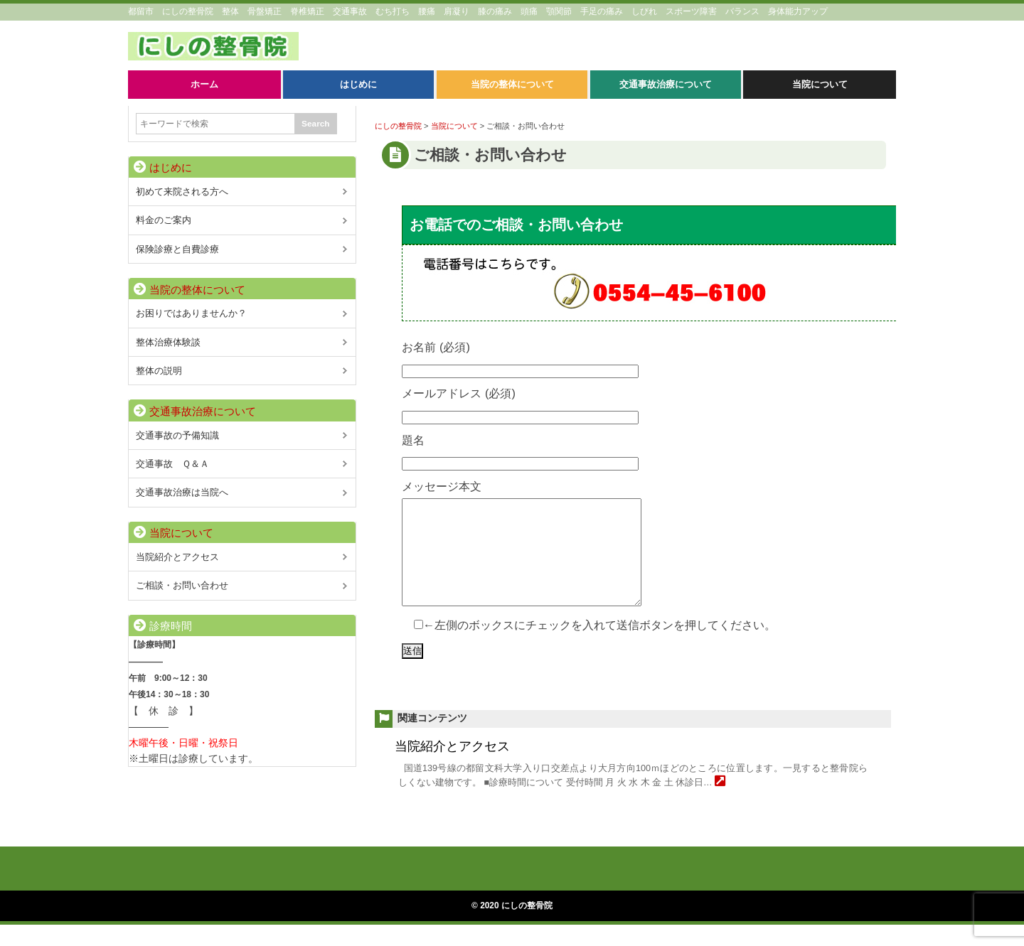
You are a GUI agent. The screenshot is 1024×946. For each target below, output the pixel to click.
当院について (181, 533)
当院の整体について (197, 290)
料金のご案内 (163, 220)
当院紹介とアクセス (452, 767)
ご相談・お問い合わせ (182, 585)
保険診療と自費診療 (177, 249)
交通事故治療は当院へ (182, 492)
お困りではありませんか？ (191, 313)
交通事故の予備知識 (177, 435)
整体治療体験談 (168, 342)
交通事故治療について (202, 411)
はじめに (170, 167)
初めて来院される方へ (182, 191)
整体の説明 (159, 370)
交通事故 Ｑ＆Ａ (172, 463)
